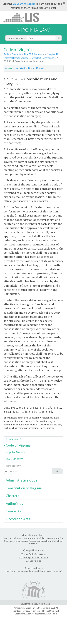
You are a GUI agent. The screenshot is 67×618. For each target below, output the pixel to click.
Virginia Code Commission (33, 554)
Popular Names (15, 452)
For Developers (33, 568)
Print (23, 68)
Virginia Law (34, 29)
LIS (23, 17)
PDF (31, 68)
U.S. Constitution (33, 561)
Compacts (13, 511)
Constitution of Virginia (24, 488)
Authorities (14, 503)
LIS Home (25, 604)
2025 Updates (14, 458)
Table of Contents (12, 54)
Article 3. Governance (43, 57)
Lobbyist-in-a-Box (41, 604)
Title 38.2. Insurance (34, 54)
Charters (12, 496)
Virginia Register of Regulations (33, 557)
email (40, 68)
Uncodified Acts (18, 519)
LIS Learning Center (24, 3)
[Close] (64, 3)
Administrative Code (22, 480)
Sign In (54, 613)
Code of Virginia (16, 38)
